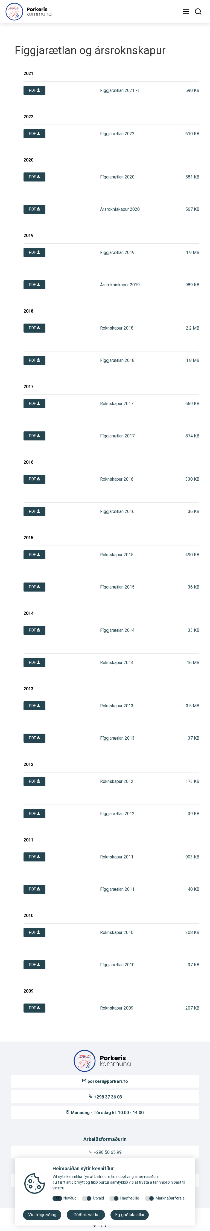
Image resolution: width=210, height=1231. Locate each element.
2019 (28, 235)
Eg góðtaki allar (129, 1214)
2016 (28, 462)
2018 (28, 311)
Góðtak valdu (86, 1214)
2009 (28, 991)
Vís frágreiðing (42, 1214)
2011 (28, 840)
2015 (28, 537)
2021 (28, 73)
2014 (28, 613)
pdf (34, 90)
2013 (28, 688)
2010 (28, 915)
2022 (28, 116)
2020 (28, 160)
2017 (28, 386)
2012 (28, 764)
